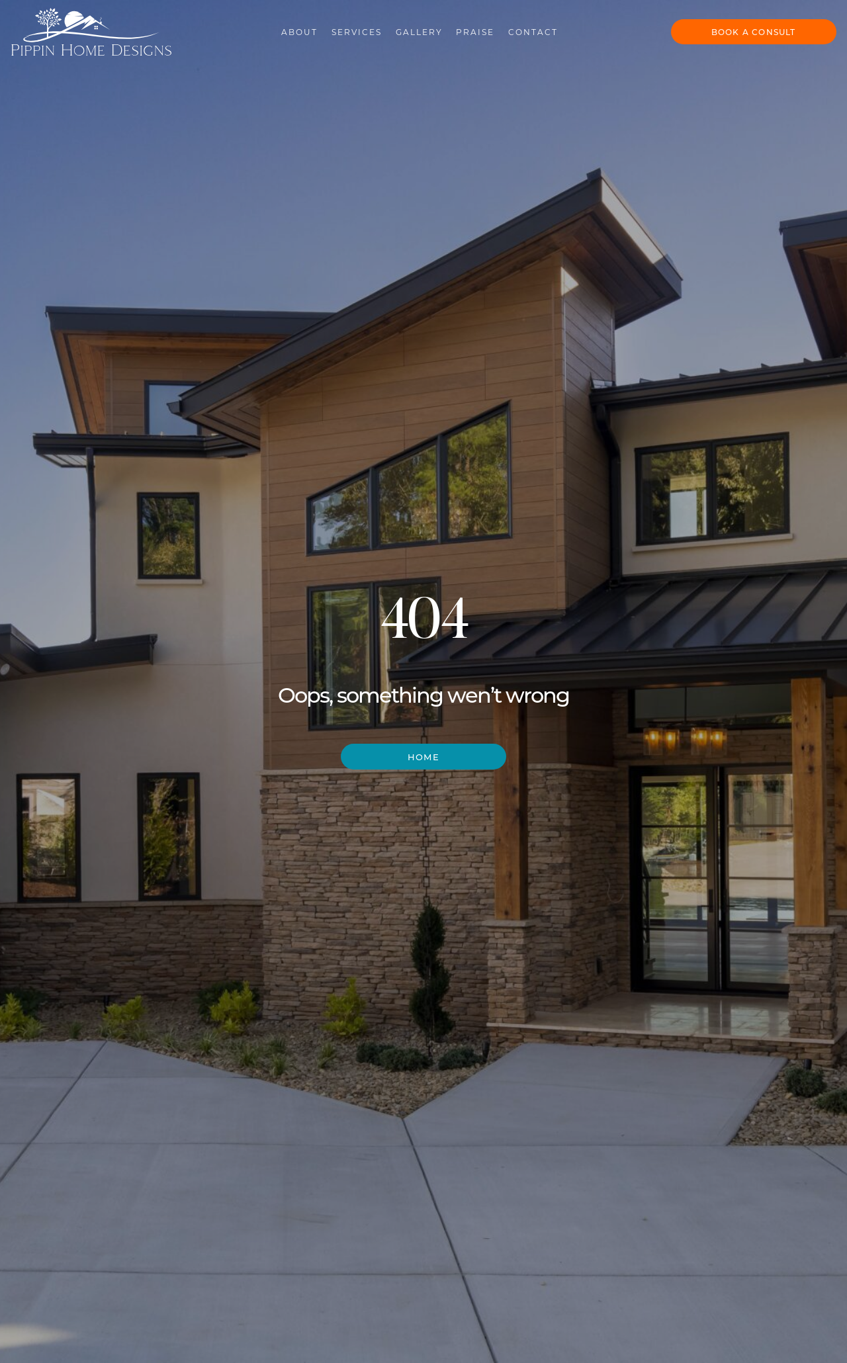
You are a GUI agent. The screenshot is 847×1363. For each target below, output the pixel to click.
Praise (464, 27)
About (288, 27)
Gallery (407, 27)
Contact (522, 27)
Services (345, 27)
